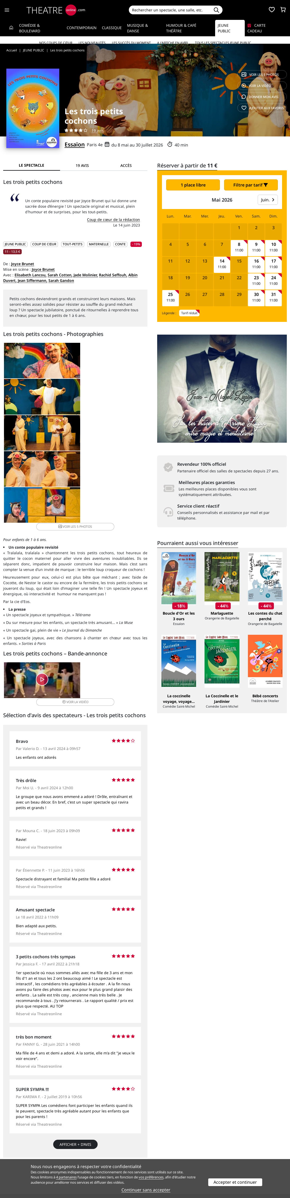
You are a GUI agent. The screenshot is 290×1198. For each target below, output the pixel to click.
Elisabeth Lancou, (31, 274)
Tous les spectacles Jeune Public (223, 43)
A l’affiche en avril (173, 43)
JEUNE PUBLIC (15, 244)
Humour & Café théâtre (181, 28)
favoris (263, 108)
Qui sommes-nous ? (20, 1148)
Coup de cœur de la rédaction (113, 219)
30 (256, 294)
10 (273, 244)
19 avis (98, 130)
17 (273, 261)
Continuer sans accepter (145, 1190)
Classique (112, 27)
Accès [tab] (126, 165)
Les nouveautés (92, 43)
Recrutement (14, 1153)
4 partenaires (66, 1177)
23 (256, 278)
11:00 (239, 250)
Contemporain (82, 27)
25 (170, 294)
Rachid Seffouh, (113, 274)
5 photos (260, 74)
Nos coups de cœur (55, 43)
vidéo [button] (99, 575)
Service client (87, 1148)
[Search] (170, 10)
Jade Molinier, (86, 274)
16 (256, 261)
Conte (120, 244)
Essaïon (75, 144)
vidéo (256, 85)
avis (260, 97)
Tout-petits (73, 244)
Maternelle (99, 244)
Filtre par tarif (250, 185)
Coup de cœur (44, 244)
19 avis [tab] (82, 165)
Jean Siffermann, (32, 280)
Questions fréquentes (95, 1153)
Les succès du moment (131, 43)
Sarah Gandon (61, 280)
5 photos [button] (123, 403)
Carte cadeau (256, 28)
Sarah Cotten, (60, 274)
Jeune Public (224, 28)
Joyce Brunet (22, 263)
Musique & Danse (137, 28)
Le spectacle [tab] (31, 165)
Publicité (156, 1153)
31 (273, 294)
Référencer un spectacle (169, 1148)
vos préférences (151, 1177)
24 (273, 278)
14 (222, 261)
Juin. (267, 200)
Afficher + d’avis (75, 1033)
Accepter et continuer (235, 1182)
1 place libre (193, 185)
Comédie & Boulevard (29, 28)
